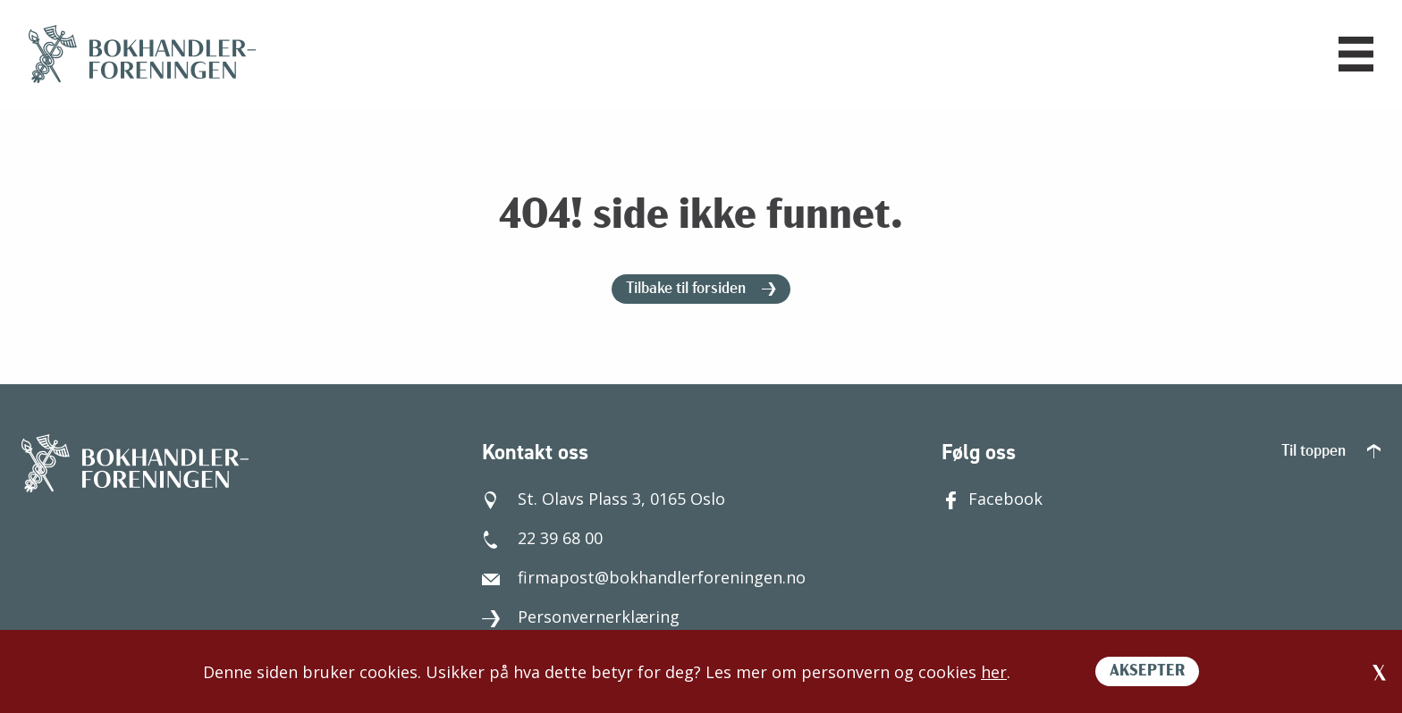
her (994, 672)
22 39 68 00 (542, 538)
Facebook (992, 498)
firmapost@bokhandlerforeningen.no (644, 577)
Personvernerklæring (581, 616)
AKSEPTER (1147, 671)
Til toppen (1331, 451)
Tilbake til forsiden (701, 289)
